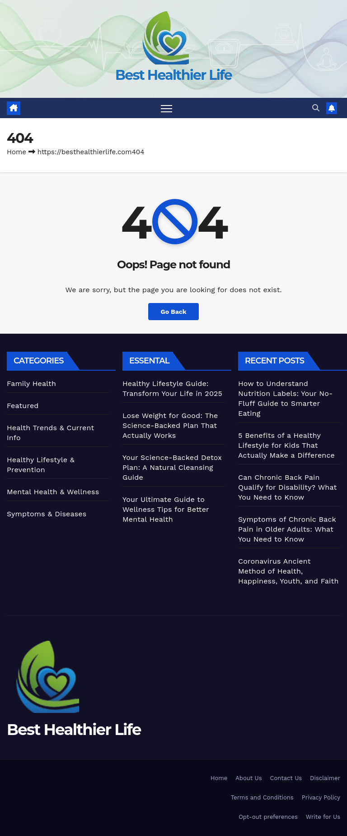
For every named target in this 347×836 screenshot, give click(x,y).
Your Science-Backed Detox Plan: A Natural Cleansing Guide (172, 467)
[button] (315, 108)
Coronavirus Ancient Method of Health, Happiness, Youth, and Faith (288, 571)
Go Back (173, 311)
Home (16, 152)
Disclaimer (325, 778)
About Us (248, 778)
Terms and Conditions (262, 797)
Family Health (31, 383)
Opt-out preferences (268, 817)
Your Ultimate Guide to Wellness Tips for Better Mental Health (165, 509)
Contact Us (286, 778)
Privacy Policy (321, 797)
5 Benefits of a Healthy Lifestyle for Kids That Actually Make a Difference (286, 445)
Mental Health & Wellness (53, 491)
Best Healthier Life (173, 75)
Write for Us (323, 817)
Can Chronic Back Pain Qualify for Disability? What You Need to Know (287, 487)
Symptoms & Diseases (46, 514)
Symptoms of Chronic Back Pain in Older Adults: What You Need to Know (287, 529)
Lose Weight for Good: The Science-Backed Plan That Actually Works (170, 425)
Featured (23, 405)
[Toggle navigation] (166, 108)
